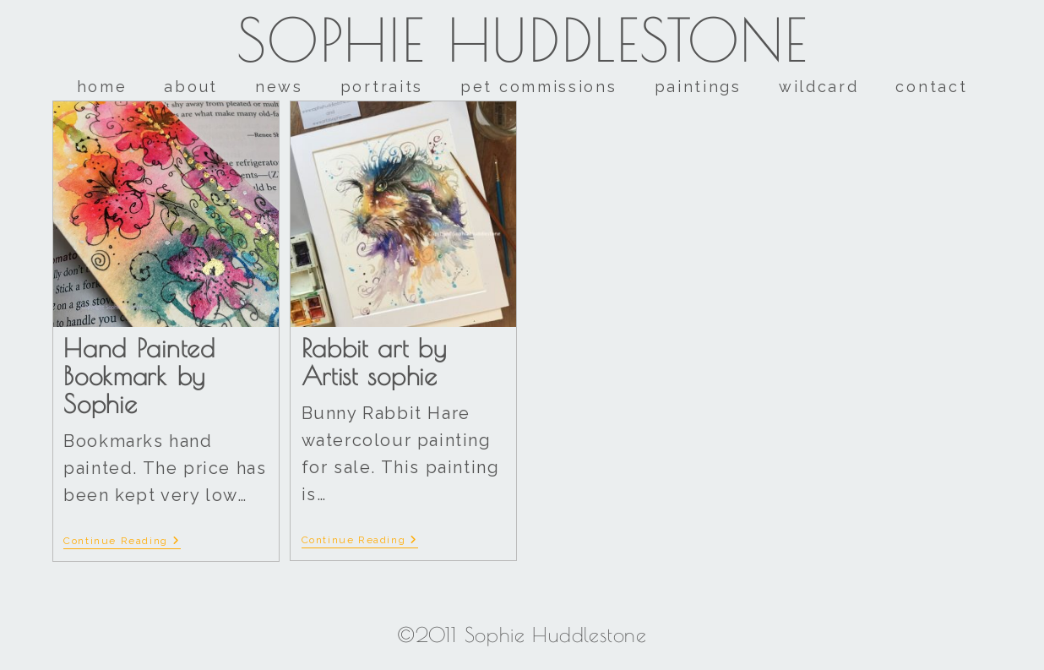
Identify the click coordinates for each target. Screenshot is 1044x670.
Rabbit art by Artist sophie (374, 361)
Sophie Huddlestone (522, 39)
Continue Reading (121, 541)
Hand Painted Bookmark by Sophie (139, 375)
